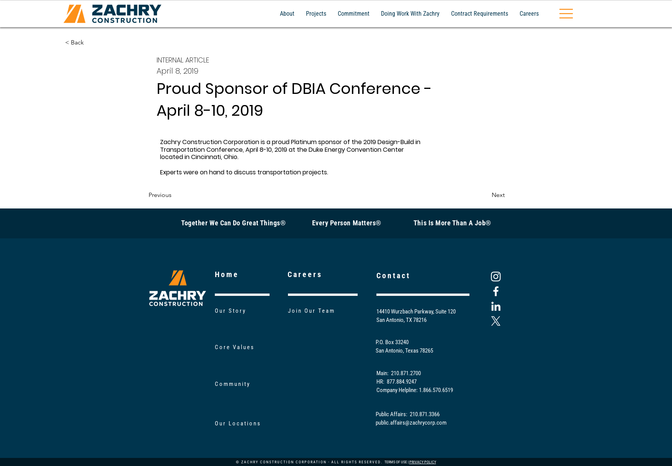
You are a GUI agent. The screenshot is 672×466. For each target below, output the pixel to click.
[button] (566, 13)
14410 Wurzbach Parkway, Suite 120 (416, 311)
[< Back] (90, 42)
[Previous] (174, 195)
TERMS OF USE (395, 462)
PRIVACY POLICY (422, 462)
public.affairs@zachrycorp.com (411, 422)
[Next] (485, 195)
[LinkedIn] (495, 306)
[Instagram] (495, 276)
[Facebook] (495, 291)
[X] (495, 321)
